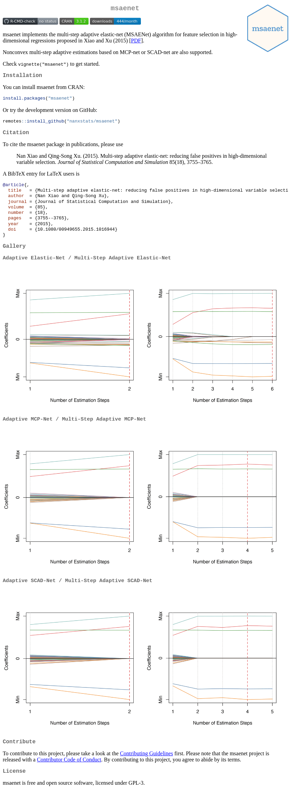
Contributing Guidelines (146, 769)
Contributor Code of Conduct (69, 776)
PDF (136, 42)
